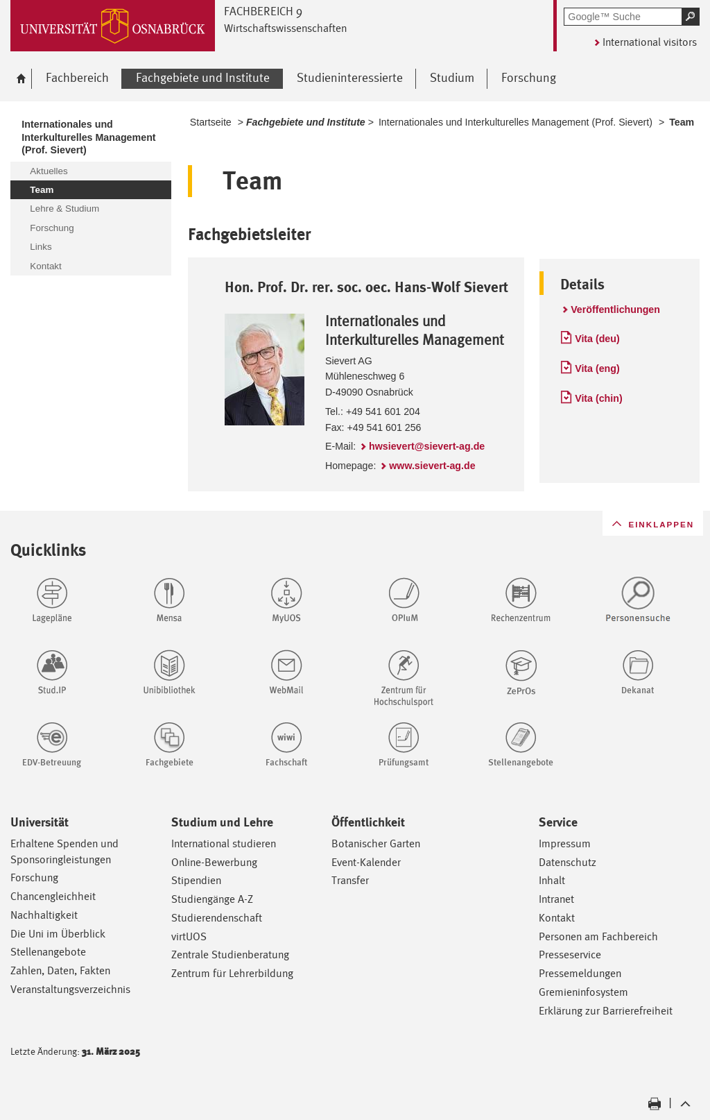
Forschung (34, 877)
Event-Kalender (366, 862)
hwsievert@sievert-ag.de (427, 446)
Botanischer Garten (375, 843)
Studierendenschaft (216, 917)
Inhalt (552, 880)
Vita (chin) (598, 398)
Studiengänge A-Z (212, 899)
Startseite (211, 122)
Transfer (350, 880)
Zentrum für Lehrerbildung (232, 973)
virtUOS (189, 936)
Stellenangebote (48, 951)
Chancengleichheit (53, 896)
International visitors (650, 42)
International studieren (223, 843)
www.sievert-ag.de (432, 465)
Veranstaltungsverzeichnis (70, 989)
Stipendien (196, 880)
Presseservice (570, 954)
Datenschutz (567, 862)
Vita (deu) (597, 338)
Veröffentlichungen (615, 309)
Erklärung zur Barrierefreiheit (606, 1010)
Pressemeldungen (580, 973)
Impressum (565, 843)
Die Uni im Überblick (57, 933)
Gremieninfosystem (583, 992)
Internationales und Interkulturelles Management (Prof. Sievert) (515, 122)
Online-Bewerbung (214, 862)
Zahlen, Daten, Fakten (60, 970)
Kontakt (557, 917)
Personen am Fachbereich (598, 936)
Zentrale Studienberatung (230, 954)
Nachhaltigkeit (44, 915)
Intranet (556, 899)
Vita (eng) (597, 368)
